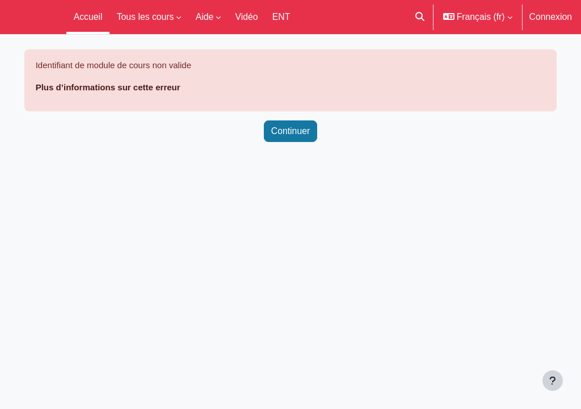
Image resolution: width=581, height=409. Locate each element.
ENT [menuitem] (281, 16)
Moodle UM (31, 17)
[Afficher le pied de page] (552, 380)
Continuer (290, 132)
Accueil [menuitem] (88, 16)
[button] (420, 17)
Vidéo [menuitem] (246, 16)
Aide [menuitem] (205, 16)
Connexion (550, 16)
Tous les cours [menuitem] (145, 16)
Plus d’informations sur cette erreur (127, 87)
